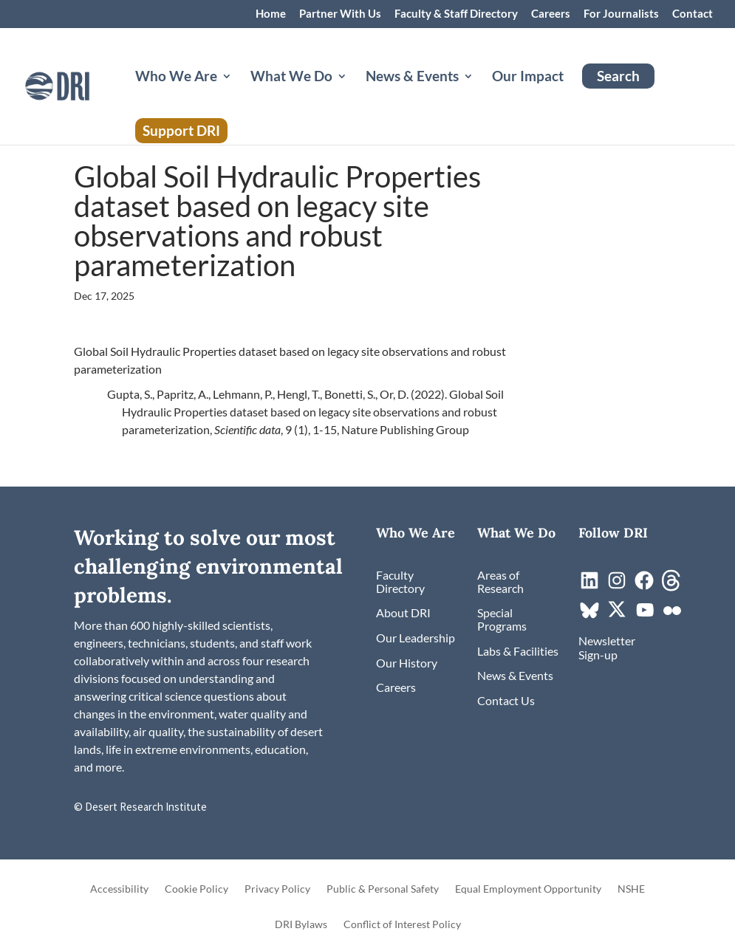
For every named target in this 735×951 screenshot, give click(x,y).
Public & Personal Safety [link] (383, 889)
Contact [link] (692, 14)
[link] (82, 85)
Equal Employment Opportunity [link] (528, 889)
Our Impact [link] (528, 77)
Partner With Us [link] (340, 14)
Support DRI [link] (181, 130)
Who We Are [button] (176, 77)
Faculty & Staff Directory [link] (456, 14)
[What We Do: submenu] (354, 93)
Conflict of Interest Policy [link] (402, 924)
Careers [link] (550, 14)
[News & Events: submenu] (480, 93)
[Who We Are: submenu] (238, 93)
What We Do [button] (291, 77)
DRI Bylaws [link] (301, 924)
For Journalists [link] (621, 14)
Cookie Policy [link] (196, 889)
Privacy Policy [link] (277, 889)
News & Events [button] (412, 77)
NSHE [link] (631, 889)
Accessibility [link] (119, 889)
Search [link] (618, 75)
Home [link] (271, 14)
